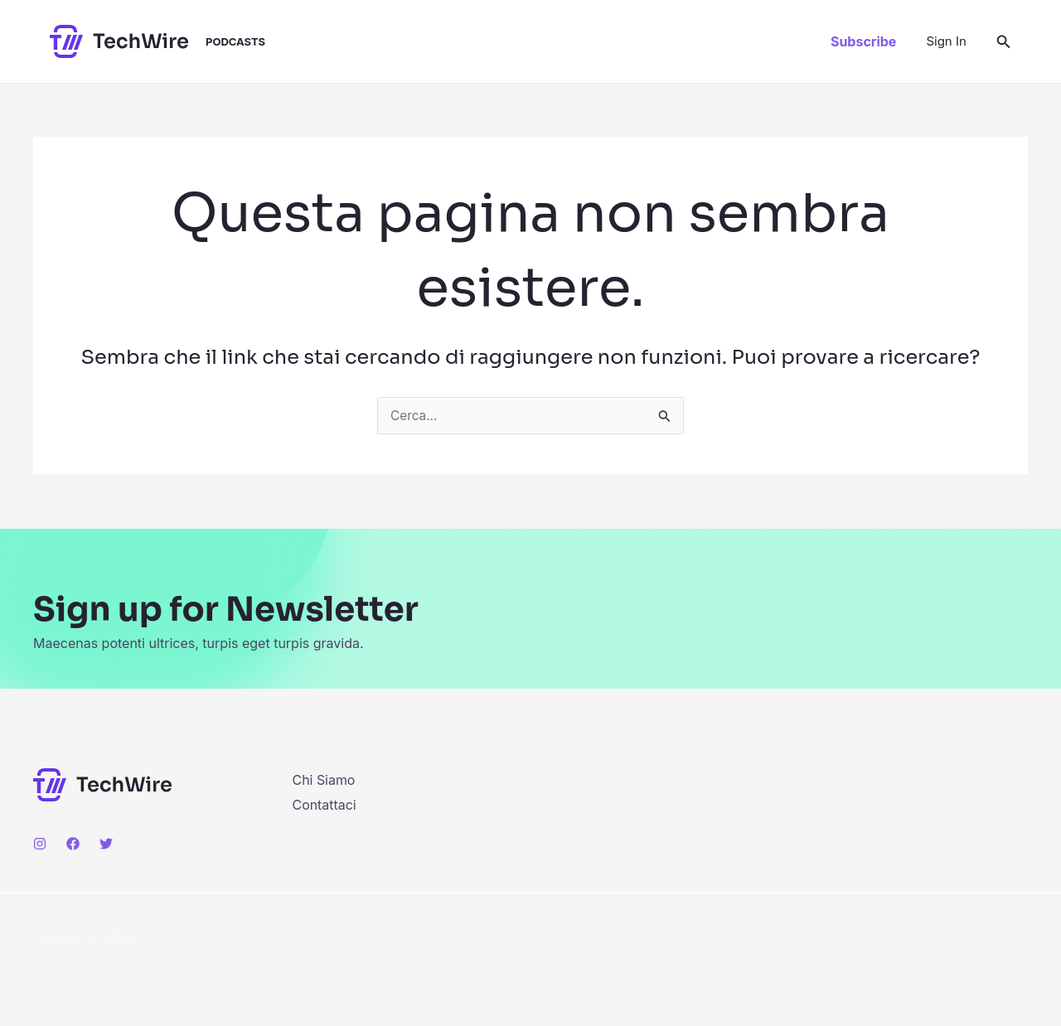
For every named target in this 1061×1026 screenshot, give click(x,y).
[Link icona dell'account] (946, 41)
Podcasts (235, 41)
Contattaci (325, 804)
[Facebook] (73, 843)
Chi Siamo (324, 780)
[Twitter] (106, 843)
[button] (863, 41)
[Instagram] (39, 843)
